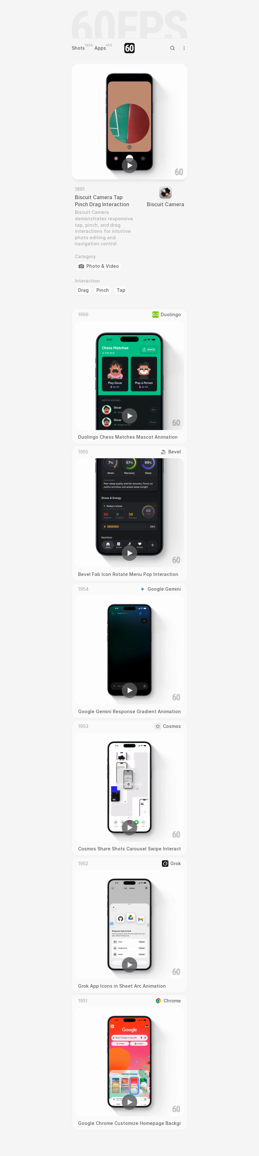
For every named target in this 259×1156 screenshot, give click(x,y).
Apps (100, 48)
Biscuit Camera (165, 204)
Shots (78, 48)
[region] (129, 122)
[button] (129, 165)
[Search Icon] (172, 48)
